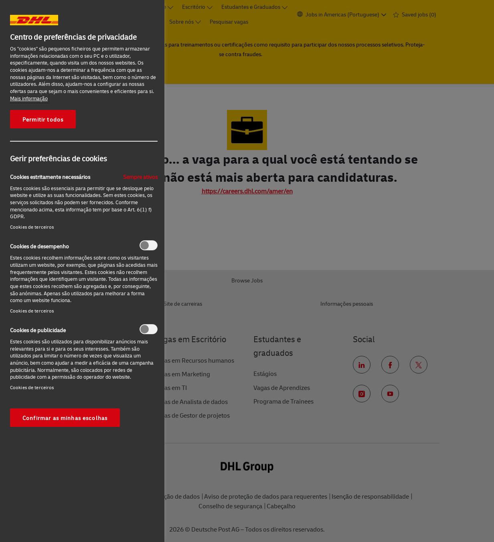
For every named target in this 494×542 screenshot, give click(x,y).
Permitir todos (42, 119)
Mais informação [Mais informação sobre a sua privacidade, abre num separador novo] (29, 98)
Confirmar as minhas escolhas (64, 418)
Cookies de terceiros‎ (32, 226)
